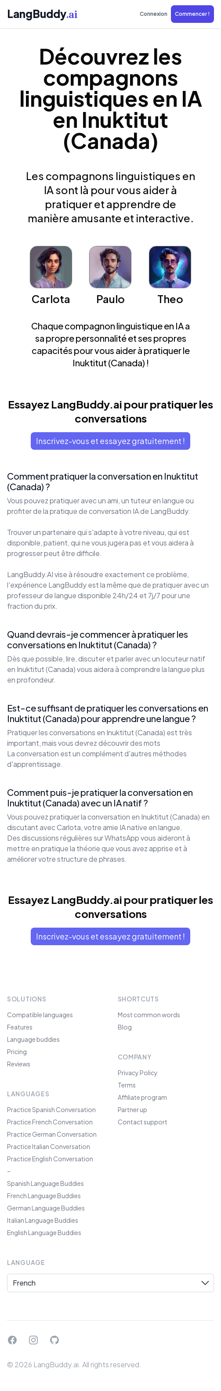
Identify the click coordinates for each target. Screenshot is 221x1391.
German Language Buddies (46, 1208)
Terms (127, 1085)
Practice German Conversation (52, 1134)
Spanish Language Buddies (45, 1183)
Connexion (153, 14)
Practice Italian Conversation (48, 1146)
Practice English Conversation (50, 1159)
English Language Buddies (44, 1232)
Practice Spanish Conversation (51, 1109)
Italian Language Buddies (42, 1220)
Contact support (142, 1122)
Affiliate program (142, 1097)
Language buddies (33, 1039)
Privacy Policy (138, 1073)
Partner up (132, 1109)
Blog (125, 1027)
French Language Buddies (44, 1196)
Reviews (18, 1064)
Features (20, 1027)
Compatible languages (40, 1015)
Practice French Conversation (50, 1122)
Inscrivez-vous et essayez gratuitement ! (110, 441)
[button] (192, 14)
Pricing (17, 1051)
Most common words (149, 1015)
